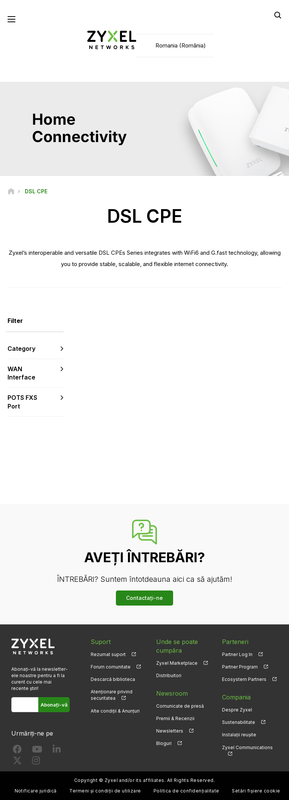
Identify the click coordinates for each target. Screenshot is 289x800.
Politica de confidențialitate (186, 791)
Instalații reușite (239, 734)
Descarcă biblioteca (113, 679)
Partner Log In (237, 654)
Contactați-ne (144, 598)
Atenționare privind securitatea (111, 695)
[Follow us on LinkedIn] (57, 751)
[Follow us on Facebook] (17, 751)
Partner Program (240, 667)
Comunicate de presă (180, 706)
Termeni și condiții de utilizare (105, 791)
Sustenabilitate (238, 722)
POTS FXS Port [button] (22, 402)
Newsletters (169, 731)
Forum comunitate (111, 667)
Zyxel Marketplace (177, 663)
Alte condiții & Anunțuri (115, 711)
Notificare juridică (36, 791)
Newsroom (172, 693)
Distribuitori (168, 675)
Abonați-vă (54, 705)
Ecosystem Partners (244, 679)
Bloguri (164, 743)
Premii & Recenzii (175, 718)
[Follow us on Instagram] (36, 762)
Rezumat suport (108, 654)
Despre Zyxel (237, 710)
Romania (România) (180, 45)
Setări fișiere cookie (256, 791)
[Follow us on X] (17, 762)
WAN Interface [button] (21, 373)
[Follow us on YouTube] (37, 751)
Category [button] (21, 348)
